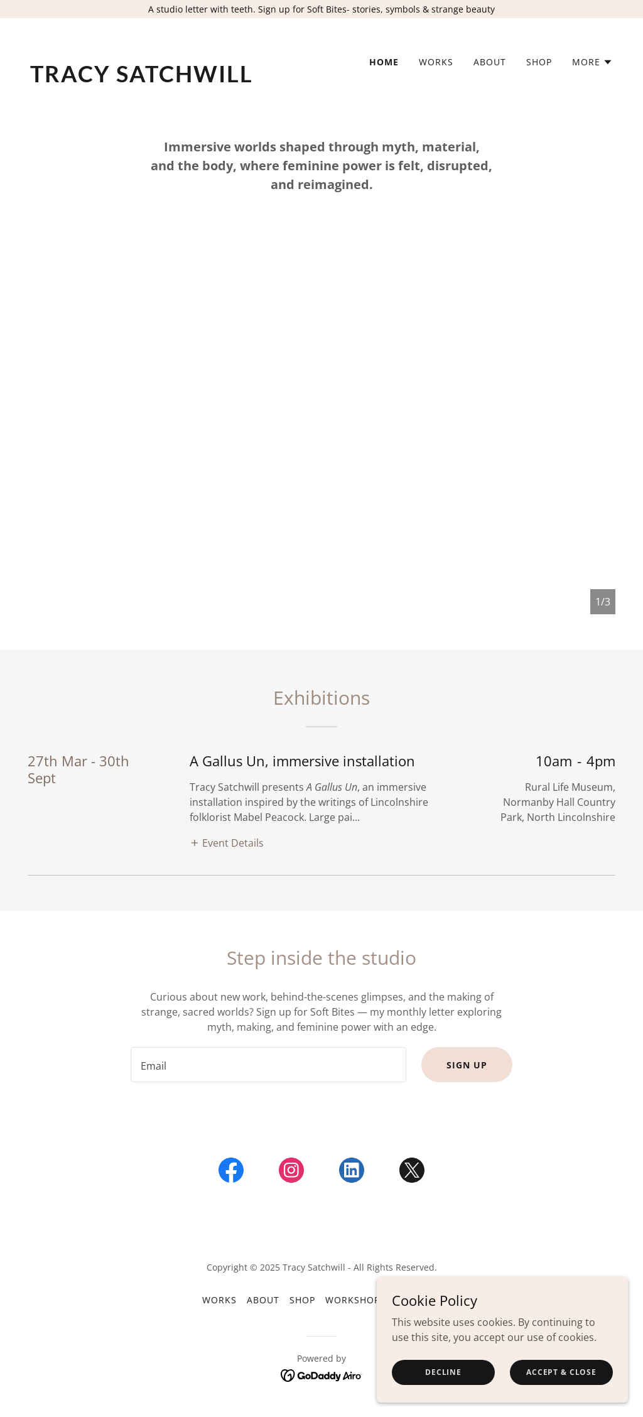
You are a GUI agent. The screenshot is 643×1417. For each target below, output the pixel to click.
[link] (170, 78)
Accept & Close (561, 1389)
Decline (443, 1389)
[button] (592, 62)
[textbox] (268, 1064)
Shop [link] (539, 62)
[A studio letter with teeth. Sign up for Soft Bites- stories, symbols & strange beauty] (321, 9)
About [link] (489, 62)
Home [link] (384, 62)
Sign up (466, 1065)
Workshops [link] (355, 1300)
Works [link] (436, 62)
